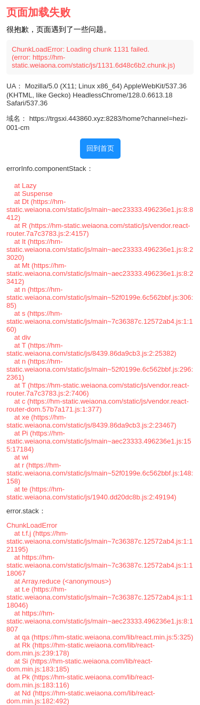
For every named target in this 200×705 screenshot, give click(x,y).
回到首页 (100, 148)
